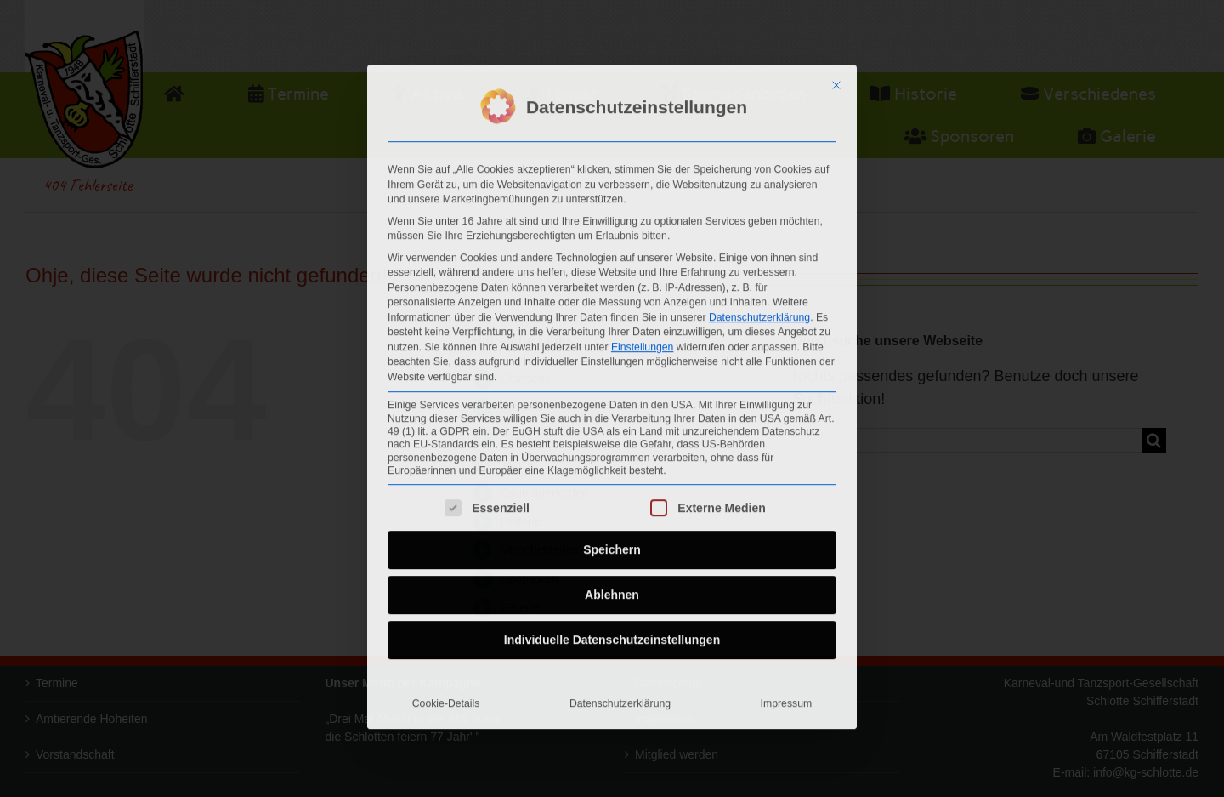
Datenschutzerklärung (759, 310)
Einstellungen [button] (642, 340)
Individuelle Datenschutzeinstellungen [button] (612, 633)
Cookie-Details (446, 697)
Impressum (787, 697)
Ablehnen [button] (612, 588)
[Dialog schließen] (836, 79)
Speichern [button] (612, 542)
